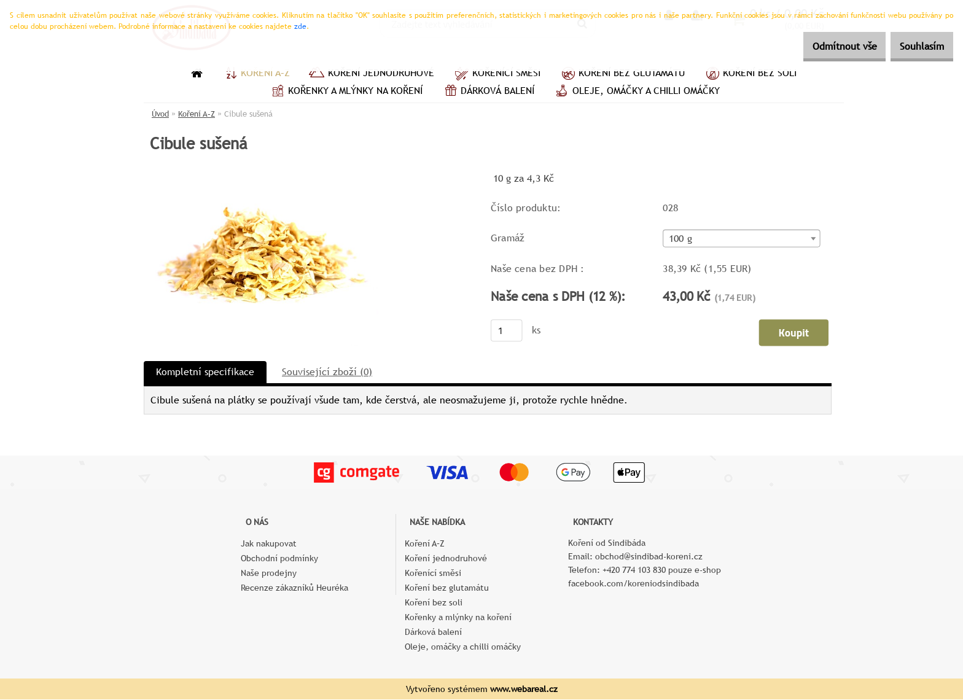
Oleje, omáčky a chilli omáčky (636, 92)
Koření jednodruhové (371, 74)
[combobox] (741, 239)
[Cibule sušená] (261, 175)
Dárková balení (487, 92)
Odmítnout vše (825, 46)
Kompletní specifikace (205, 372)
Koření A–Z (255, 74)
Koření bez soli (750, 74)
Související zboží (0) (327, 372)
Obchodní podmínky (279, 559)
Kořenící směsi (496, 74)
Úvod (160, 114)
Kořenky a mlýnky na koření (345, 92)
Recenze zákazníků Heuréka (294, 588)
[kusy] (507, 331)
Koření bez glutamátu (622, 74)
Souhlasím (916, 46)
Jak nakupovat (269, 544)
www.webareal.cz (524, 689)
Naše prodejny (269, 573)
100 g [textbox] (680, 239)
